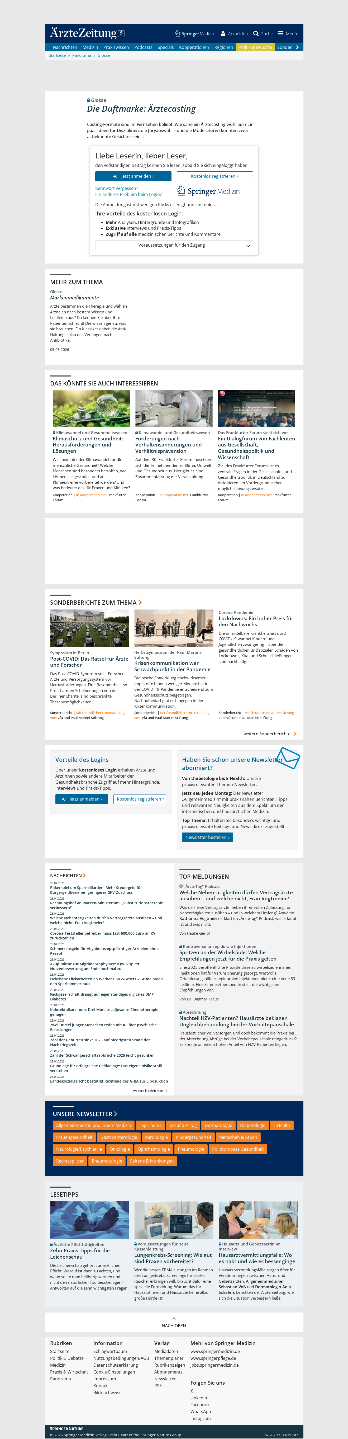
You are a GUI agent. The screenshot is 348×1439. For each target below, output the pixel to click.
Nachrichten (65, 47)
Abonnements (168, 1372)
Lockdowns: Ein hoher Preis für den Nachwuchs (256, 621)
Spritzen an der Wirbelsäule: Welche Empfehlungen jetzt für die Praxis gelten (228, 956)
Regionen (223, 47)
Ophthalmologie (154, 1150)
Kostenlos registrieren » (215, 177)
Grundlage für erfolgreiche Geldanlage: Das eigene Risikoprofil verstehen (106, 1069)
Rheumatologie (107, 1161)
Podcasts (143, 47)
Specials (166, 47)
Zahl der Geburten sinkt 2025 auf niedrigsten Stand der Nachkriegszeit (100, 1043)
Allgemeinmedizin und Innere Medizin (93, 1126)
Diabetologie (252, 1126)
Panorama (60, 1379)
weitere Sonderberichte (271, 734)
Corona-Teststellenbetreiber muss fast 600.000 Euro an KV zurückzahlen (102, 936)
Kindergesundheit (193, 1138)
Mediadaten (166, 1352)
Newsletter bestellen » (207, 837)
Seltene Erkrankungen (152, 1161)
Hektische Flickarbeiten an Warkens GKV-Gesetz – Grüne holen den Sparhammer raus (106, 982)
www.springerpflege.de (213, 1359)
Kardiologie (156, 1138)
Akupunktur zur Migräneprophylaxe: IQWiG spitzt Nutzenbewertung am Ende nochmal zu (95, 967)
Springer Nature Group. (161, 1435)
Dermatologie (218, 1126)
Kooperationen (194, 47)
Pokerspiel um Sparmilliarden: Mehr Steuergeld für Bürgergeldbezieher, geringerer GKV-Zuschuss (96, 890)
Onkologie (120, 1150)
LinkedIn (198, 1398)
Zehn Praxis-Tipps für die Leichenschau (80, 1254)
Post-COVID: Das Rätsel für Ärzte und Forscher (89, 662)
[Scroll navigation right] (298, 47)
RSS (158, 1386)
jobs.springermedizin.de (214, 1366)
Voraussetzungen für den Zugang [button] (194, 246)
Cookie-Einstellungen (114, 1372)
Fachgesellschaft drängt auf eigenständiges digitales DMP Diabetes (102, 997)
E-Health (281, 1126)
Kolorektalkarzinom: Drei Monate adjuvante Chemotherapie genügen (104, 1012)
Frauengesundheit (74, 1138)
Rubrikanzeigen (169, 1366)
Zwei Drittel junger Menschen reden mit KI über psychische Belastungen (103, 1028)
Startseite (59, 1352)
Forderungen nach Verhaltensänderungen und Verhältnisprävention (168, 445)
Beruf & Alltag (183, 1126)
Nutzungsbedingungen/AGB (121, 1359)
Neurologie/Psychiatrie (79, 1150)
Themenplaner (169, 1359)
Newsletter (165, 1379)
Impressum (104, 1379)
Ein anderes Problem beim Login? (128, 194)
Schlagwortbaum (110, 1352)
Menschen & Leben (238, 1138)
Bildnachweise (107, 1393)
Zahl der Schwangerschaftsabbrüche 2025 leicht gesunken (102, 1055)
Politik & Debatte (255, 47)
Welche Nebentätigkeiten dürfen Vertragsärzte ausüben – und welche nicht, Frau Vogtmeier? (106, 921)
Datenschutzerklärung (115, 1366)
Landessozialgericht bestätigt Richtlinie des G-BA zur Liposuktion (109, 1081)
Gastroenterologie (119, 1138)
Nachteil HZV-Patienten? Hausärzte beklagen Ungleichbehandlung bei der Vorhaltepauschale (236, 1021)
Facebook (199, 1405)
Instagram (200, 1419)
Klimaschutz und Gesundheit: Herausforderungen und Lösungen (88, 445)
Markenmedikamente (74, 298)
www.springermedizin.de (215, 1352)
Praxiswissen (116, 47)
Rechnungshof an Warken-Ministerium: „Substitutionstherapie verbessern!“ (106, 906)
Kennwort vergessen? (116, 188)
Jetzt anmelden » (133, 177)
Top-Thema (150, 1126)
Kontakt (101, 1386)
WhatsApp (200, 1412)
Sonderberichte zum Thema (93, 603)
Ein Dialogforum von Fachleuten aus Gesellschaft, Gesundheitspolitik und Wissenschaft (256, 448)
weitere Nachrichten (151, 1091)
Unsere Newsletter (82, 1114)
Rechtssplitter (70, 1161)
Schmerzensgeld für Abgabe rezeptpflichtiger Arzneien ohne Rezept (104, 951)
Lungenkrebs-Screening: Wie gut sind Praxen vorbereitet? (173, 1258)
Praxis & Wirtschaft (69, 1372)
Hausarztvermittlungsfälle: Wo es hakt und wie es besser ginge (257, 1258)
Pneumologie (191, 1150)
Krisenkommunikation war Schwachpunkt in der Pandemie (172, 666)
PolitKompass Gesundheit (238, 1150)
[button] (286, 33)
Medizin (90, 47)
